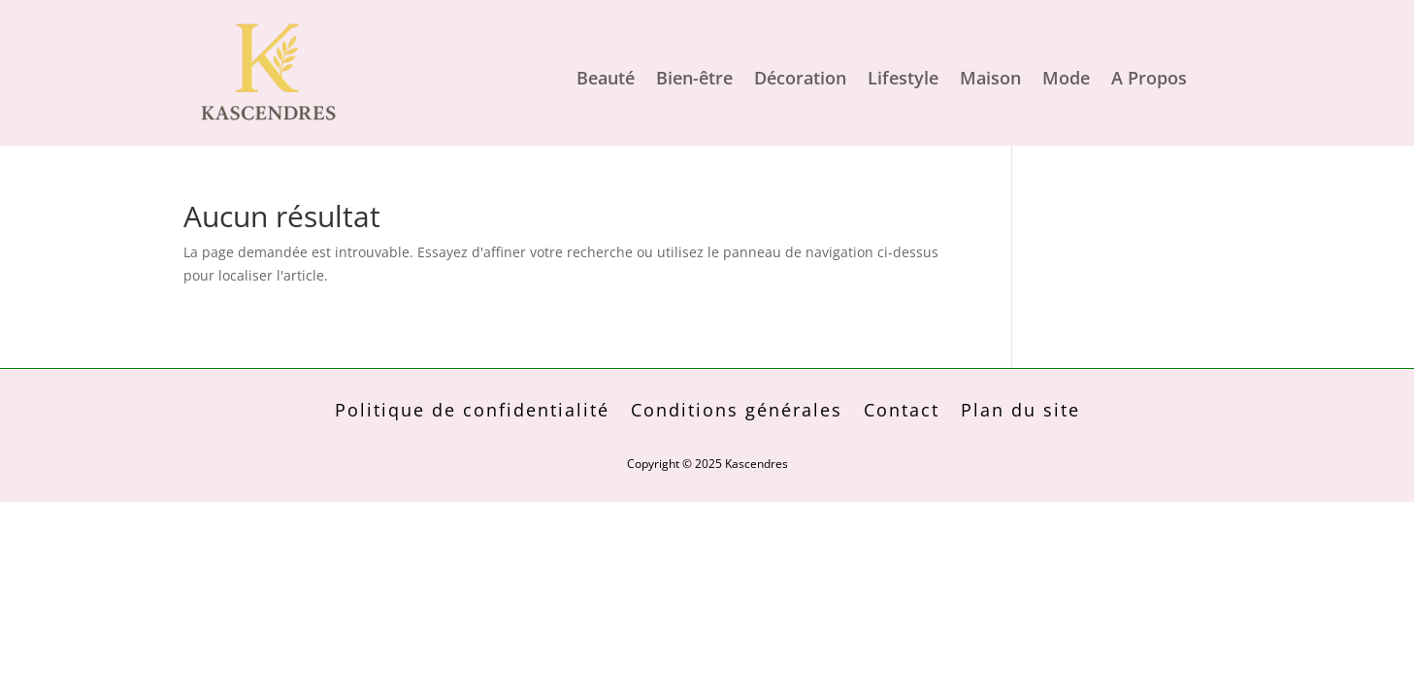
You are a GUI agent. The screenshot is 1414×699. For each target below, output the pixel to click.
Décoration (800, 80)
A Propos (1149, 80)
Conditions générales (736, 412)
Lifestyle (903, 80)
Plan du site (1020, 412)
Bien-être (694, 80)
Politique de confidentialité (472, 412)
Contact (901, 412)
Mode (1066, 80)
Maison (990, 80)
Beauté (605, 80)
